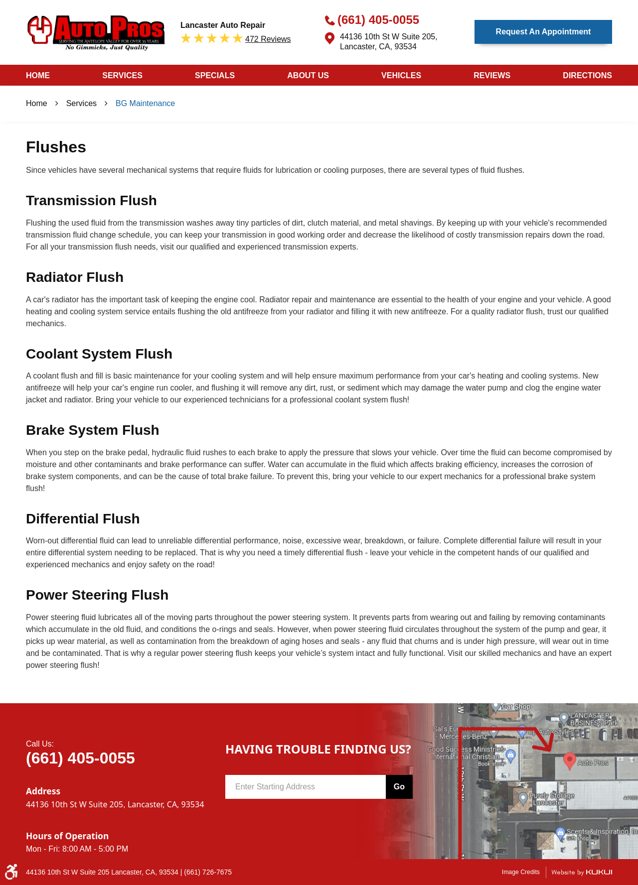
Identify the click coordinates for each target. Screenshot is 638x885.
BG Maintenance (145, 103)
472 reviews (268, 39)
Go (399, 786)
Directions (587, 75)
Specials (215, 75)
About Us (308, 75)
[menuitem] (38, 75)
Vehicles (401, 75)
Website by (581, 872)
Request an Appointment (543, 31)
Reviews (492, 75)
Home (38, 75)
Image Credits (521, 872)
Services (122, 75)
